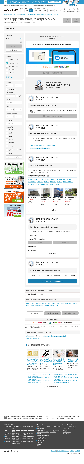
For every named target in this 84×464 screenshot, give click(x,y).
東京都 (13, 430)
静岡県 (21, 435)
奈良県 (28, 436)
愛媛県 (17, 439)
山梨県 (17, 433)
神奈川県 (18, 430)
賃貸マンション (43, 426)
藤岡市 (53, 182)
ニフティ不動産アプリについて (69, 428)
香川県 (13, 439)
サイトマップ (66, 433)
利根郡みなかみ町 (34, 179)
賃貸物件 (63, 336)
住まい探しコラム (41, 440)
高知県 (21, 439)
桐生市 (70, 179)
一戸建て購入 (40, 432)
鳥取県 (21, 438)
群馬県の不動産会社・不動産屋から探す (40, 148)
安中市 (59, 182)
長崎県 (21, 441)
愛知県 (13, 435)
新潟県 (13, 433)
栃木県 (32, 430)
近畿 (6, 436)
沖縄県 (18, 443)
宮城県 (24, 426)
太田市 (40, 182)
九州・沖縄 (7, 441)
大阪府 (13, 436)
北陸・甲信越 (8, 433)
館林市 (46, 182)
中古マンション (55, 430)
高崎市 (62, 179)
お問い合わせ (66, 430)
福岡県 (13, 441)
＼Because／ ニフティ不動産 (69, 426)
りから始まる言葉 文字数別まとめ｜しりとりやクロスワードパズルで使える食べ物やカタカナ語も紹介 (32, 362)
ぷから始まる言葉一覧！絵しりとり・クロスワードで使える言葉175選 (46, 361)
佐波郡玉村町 (45, 179)
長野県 (21, 433)
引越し (38, 445)
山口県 (28, 438)
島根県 (24, 438)
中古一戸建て (54, 336)
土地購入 (39, 433)
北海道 (13, 426)
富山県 (24, 433)
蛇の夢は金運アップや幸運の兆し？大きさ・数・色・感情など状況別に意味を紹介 (40, 381)
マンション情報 (40, 437)
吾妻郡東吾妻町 (54, 184)
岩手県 (21, 426)
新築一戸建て (46, 336)
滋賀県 (24, 436)
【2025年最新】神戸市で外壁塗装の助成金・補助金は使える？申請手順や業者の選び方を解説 (59, 362)
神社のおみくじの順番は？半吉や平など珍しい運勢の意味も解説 (72, 360)
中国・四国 (7, 438)
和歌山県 (32, 436)
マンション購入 (40, 430)
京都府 (21, 436)
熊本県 (24, 441)
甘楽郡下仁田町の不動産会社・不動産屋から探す (42, 145)
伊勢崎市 (32, 182)
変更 (21, 38)
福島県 (13, 428)
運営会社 (53, 451)
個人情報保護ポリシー (63, 451)
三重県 (24, 435)
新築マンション (30, 336)
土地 (59, 336)
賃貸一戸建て (57, 426)
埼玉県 (22, 430)
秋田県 (28, 426)
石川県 (28, 433)
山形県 (31, 426)
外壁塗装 (39, 444)
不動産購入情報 (40, 428)
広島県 (13, 438)
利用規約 (72, 451)
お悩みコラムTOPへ (52, 386)
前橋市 (54, 179)
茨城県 (29, 430)
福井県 (31, 433)
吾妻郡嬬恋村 (32, 184)
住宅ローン (39, 442)
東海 (6, 435)
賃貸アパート (50, 426)
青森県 (17, 426)
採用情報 (77, 451)
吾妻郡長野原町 (68, 182)
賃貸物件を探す (10, 77)
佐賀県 (17, 441)
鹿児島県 (14, 443)
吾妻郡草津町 (43, 184)
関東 (6, 430)
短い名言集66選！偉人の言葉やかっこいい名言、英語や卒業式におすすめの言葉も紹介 (65, 381)
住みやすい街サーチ (41, 438)
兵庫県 (17, 436)
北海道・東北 (8, 426)
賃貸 (38, 426)
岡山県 (17, 438)
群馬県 (13, 431)
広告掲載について (67, 432)
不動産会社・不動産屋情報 (33, 338)
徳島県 (31, 438)
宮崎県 (31, 441)
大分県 (28, 441)
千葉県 (25, 430)
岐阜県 (17, 435)
